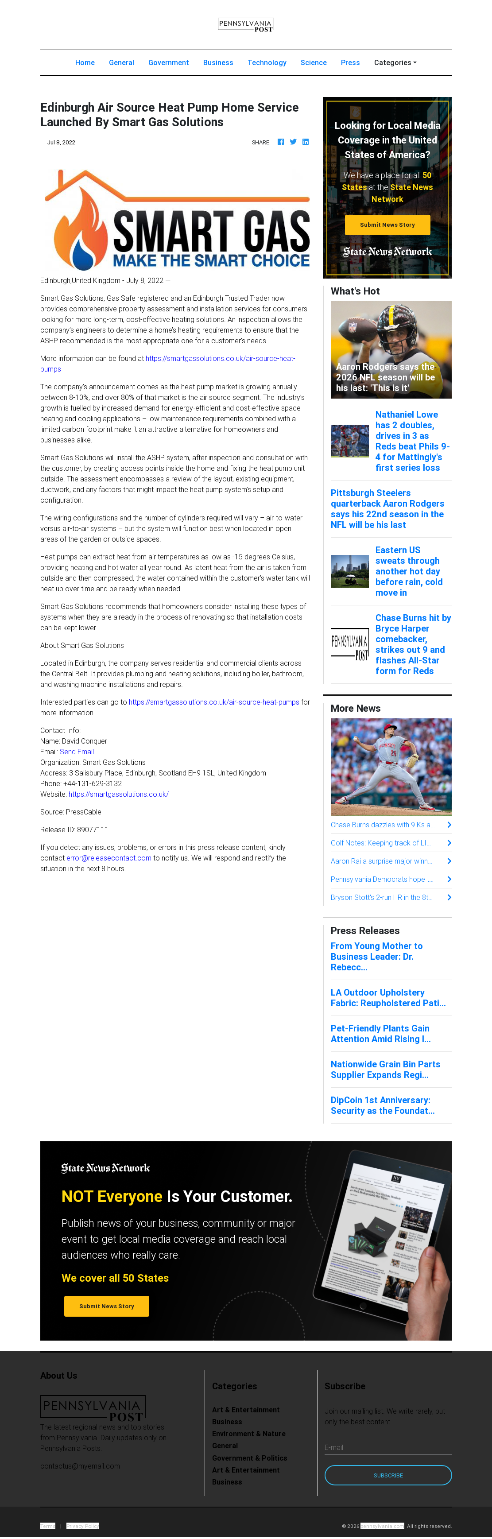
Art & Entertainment (246, 1409)
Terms (47, 1526)
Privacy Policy (82, 1526)
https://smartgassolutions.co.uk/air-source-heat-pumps (214, 702)
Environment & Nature (249, 1433)
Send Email (77, 751)
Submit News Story (387, 225)
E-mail (334, 1447)
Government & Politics (249, 1458)
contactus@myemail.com (80, 1465)
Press (350, 62)
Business (218, 62)
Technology (267, 62)
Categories (392, 62)
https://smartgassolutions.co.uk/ (119, 794)
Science (314, 62)
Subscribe (388, 1475)
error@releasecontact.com (108, 857)
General (121, 62)
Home (88, 62)
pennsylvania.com (382, 1526)
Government (168, 62)
